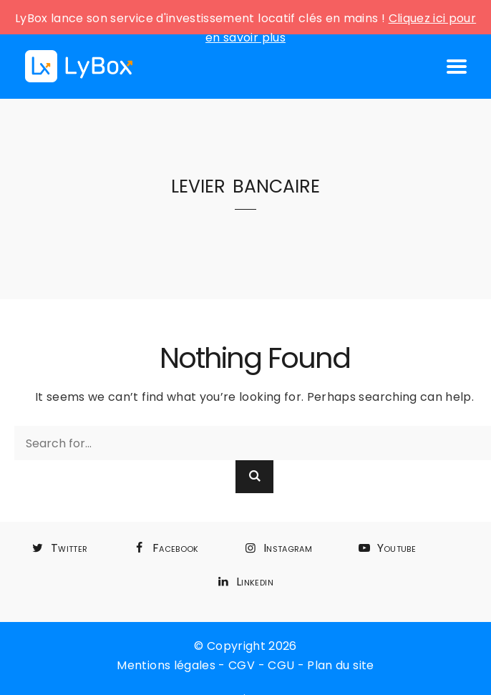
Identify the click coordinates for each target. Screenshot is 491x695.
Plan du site (340, 665)
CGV (241, 665)
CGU (281, 665)
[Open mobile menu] (457, 66)
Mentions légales (166, 665)
